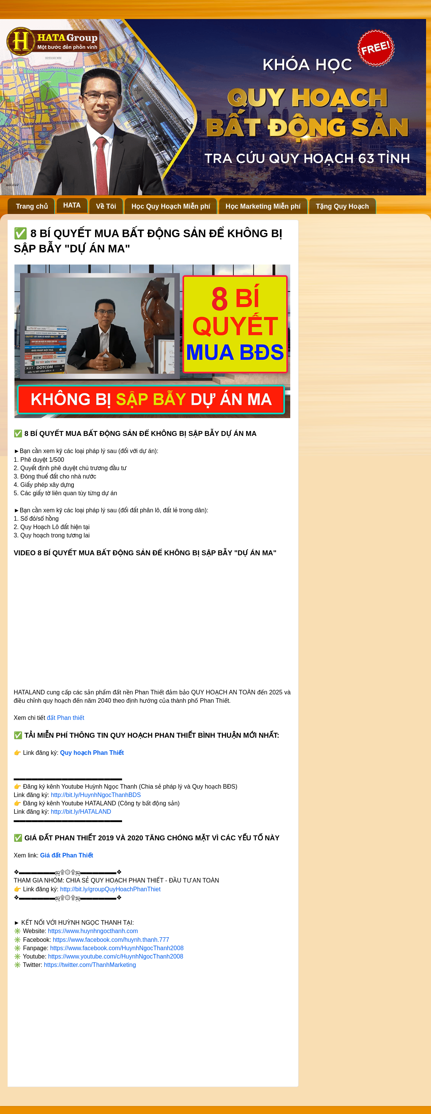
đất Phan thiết (65, 718)
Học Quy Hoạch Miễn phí (171, 206)
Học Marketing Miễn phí (263, 206)
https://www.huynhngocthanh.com (93, 931)
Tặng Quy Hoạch (342, 206)
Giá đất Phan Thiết (66, 855)
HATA (72, 205)
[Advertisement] (152, 1025)
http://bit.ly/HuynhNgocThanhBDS (96, 795)
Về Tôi (106, 206)
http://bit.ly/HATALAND (81, 811)
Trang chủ (32, 206)
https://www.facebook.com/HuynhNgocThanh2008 (117, 948)
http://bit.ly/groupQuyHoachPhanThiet (110, 889)
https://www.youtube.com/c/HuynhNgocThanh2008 (115, 956)
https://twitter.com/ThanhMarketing (90, 965)
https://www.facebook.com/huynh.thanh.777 (111, 940)
